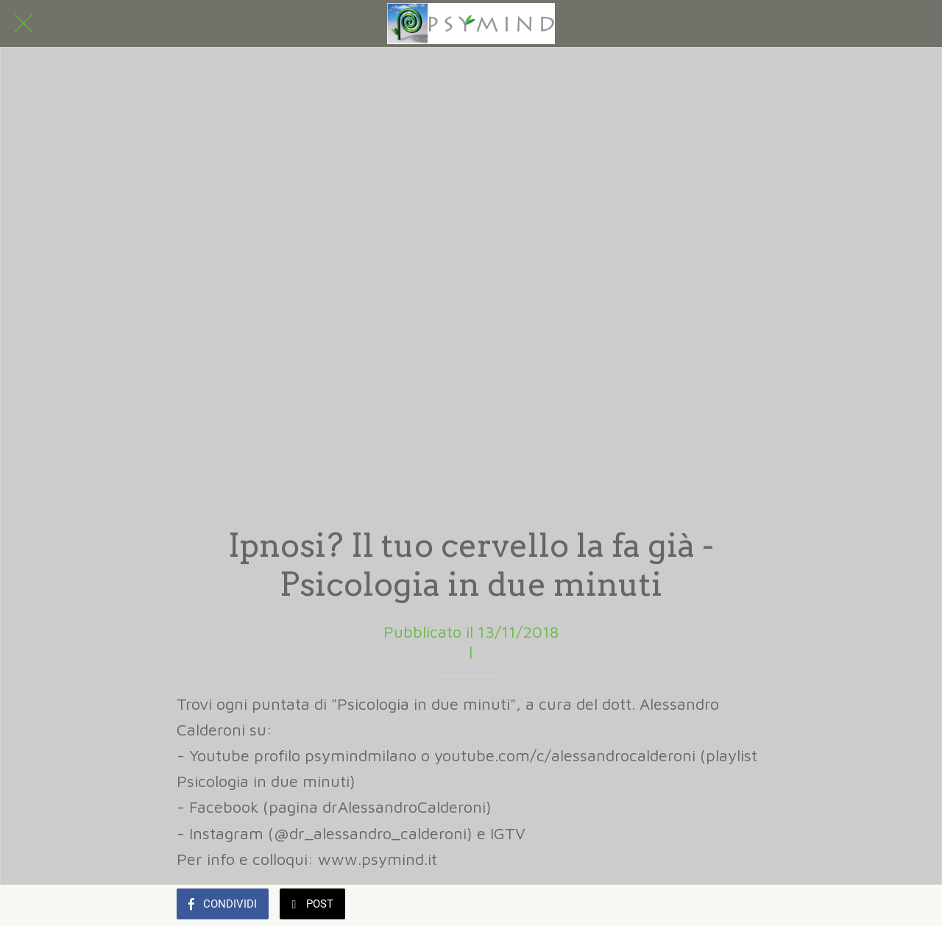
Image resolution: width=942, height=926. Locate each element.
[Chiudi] (23, 23)
